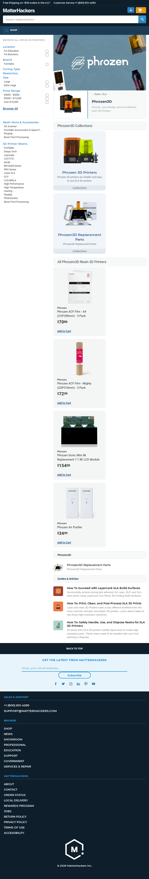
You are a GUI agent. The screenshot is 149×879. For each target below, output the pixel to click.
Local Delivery (16, 800)
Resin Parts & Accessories (21, 122)
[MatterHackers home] (19, 11)
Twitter (63, 683)
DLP (6, 176)
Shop (8, 728)
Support (10, 755)
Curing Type (11, 69)
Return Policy (15, 816)
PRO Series (10, 169)
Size (6, 77)
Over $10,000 (11, 101)
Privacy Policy (15, 822)
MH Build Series (12, 165)
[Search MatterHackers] (142, 19)
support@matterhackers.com (30, 711)
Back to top (74, 648)
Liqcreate (9, 155)
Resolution (10, 73)
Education (12, 750)
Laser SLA (9, 173)
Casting (8, 191)
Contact (10, 789)
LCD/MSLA (10, 180)
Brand (7, 60)
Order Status (15, 795)
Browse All (10, 108)
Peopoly (8, 133)
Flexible (8, 194)
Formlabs (9, 63)
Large (7, 81)
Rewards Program (19, 806)
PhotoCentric (11, 198)
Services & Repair (17, 766)
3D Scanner (10, 126)
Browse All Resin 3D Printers (24, 40)
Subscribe (75, 675)
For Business (11, 54)
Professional (15, 745)
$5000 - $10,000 (12, 98)
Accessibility (14, 833)
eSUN (7, 162)
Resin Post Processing (16, 137)
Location (9, 47)
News (8, 734)
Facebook (55, 683)
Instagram (70, 683)
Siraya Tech (10, 151)
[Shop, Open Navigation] (11, 30)
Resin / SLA (100, 94)
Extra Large (10, 85)
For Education (11, 50)
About (9, 784)
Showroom (13, 739)
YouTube (93, 683)
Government (14, 761)
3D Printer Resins (15, 144)
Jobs (7, 811)
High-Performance (14, 183)
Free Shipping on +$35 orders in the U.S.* (26, 2)
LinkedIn (78, 683)
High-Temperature (14, 187)
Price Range (11, 91)
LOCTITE (9, 158)
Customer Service (64, 2)
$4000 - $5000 (11, 94)
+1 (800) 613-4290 (85, 2)
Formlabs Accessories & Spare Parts (23, 130)
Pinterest (85, 683)
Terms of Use (14, 827)
